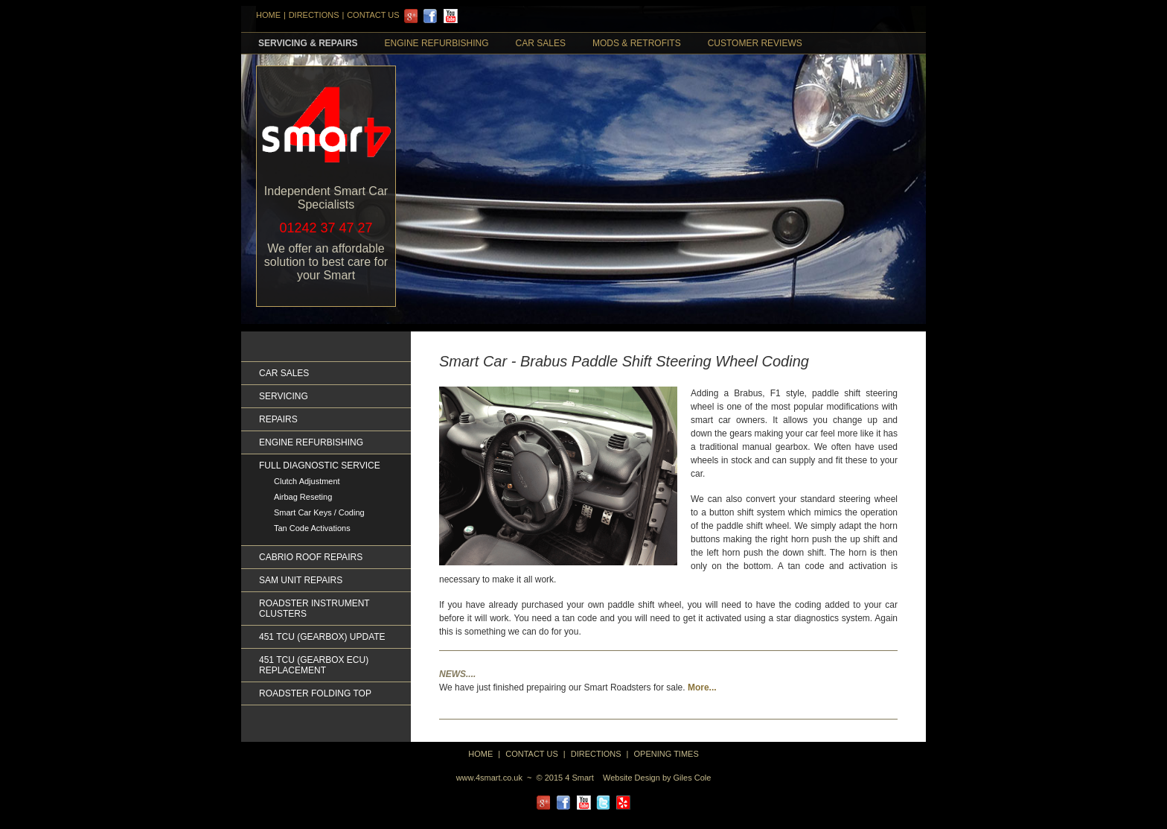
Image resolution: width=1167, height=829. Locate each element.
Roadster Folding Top (315, 693)
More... (702, 687)
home (480, 753)
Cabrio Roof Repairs (310, 557)
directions (596, 753)
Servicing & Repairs (308, 43)
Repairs (278, 419)
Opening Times (666, 753)
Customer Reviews (755, 43)
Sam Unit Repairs (300, 580)
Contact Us (373, 14)
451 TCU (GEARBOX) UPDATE (322, 637)
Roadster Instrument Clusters (314, 608)
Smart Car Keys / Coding (319, 512)
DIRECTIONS (314, 14)
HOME (268, 14)
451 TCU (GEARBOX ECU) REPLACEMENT (313, 665)
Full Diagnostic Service (319, 465)
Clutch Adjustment (307, 481)
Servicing (283, 396)
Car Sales (541, 43)
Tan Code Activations (312, 528)
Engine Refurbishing (437, 43)
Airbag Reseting (303, 496)
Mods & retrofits (636, 43)
